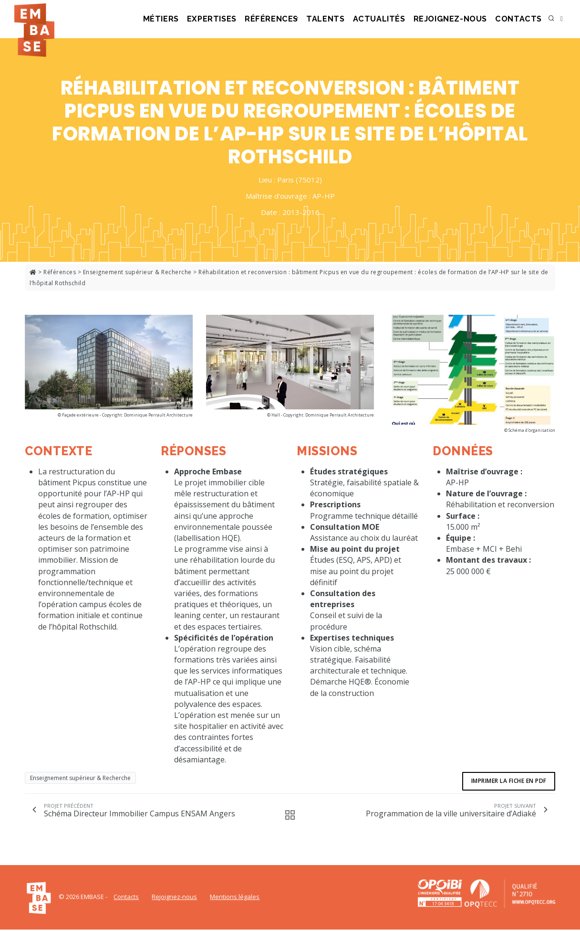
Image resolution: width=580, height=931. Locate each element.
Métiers (191, 19)
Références (295, 19)
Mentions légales (234, 898)
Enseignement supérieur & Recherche (137, 272)
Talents (345, 19)
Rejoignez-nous (459, 19)
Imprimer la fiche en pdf (508, 782)
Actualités (395, 19)
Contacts (521, 19)
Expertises (239, 19)
